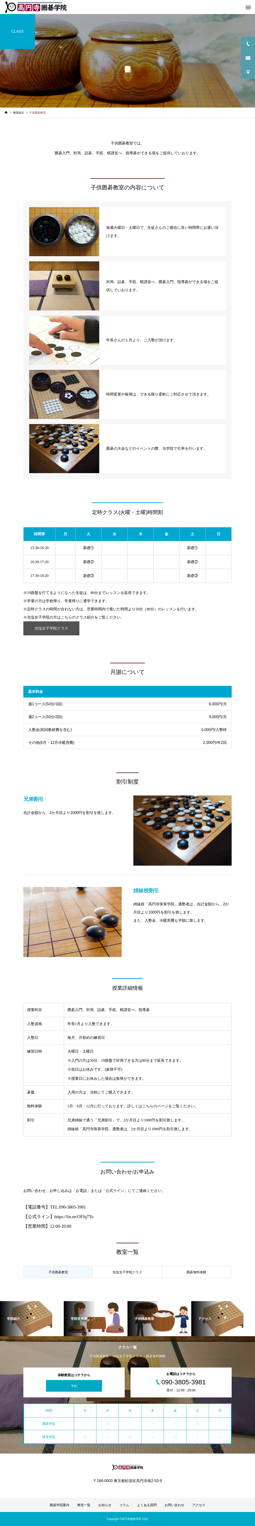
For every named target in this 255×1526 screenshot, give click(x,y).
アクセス (198, 1505)
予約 (74, 1386)
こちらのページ (155, 1106)
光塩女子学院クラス (51, 628)
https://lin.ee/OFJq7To (73, 1216)
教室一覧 (83, 1505)
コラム (124, 1505)
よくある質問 (147, 1505)
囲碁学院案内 (59, 1505)
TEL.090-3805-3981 (68, 1207)
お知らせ (104, 1505)
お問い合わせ (174, 1505)
